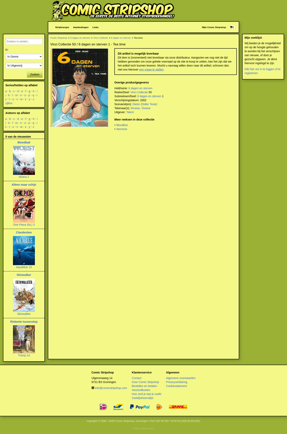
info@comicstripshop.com (111, 388)
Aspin (151, 428)
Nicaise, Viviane (140, 108)
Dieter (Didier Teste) (145, 104)
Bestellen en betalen (144, 386)
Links (95, 27)
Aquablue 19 (24, 267)
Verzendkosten (141, 390)
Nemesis (121, 129)
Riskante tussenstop (24, 321)
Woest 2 (24, 176)
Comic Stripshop (58, 37)
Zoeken (34, 74)
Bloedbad (24, 142)
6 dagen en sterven (80, 37)
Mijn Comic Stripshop (214, 27)
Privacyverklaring (176, 382)
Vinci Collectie (100, 37)
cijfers (8, 103)
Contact (136, 378)
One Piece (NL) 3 (24, 224)
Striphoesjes (62, 27)
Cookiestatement (176, 386)
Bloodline (122, 125)
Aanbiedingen (80, 27)
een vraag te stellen (151, 69)
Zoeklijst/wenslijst (142, 398)
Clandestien (24, 232)
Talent (130, 112)
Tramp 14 (24, 355)
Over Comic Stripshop (145, 382)
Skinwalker (24, 274)
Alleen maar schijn (24, 184)
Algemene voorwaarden (181, 378)
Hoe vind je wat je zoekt (146, 394)
